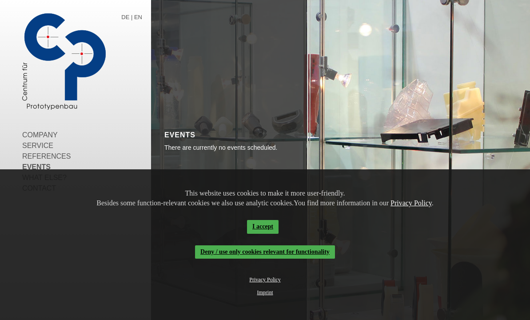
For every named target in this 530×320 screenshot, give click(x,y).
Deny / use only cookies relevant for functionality (265, 251)
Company (40, 135)
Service (37, 145)
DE (125, 17)
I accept (262, 226)
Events (36, 167)
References (46, 156)
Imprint (265, 292)
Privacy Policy (411, 203)
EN (138, 17)
